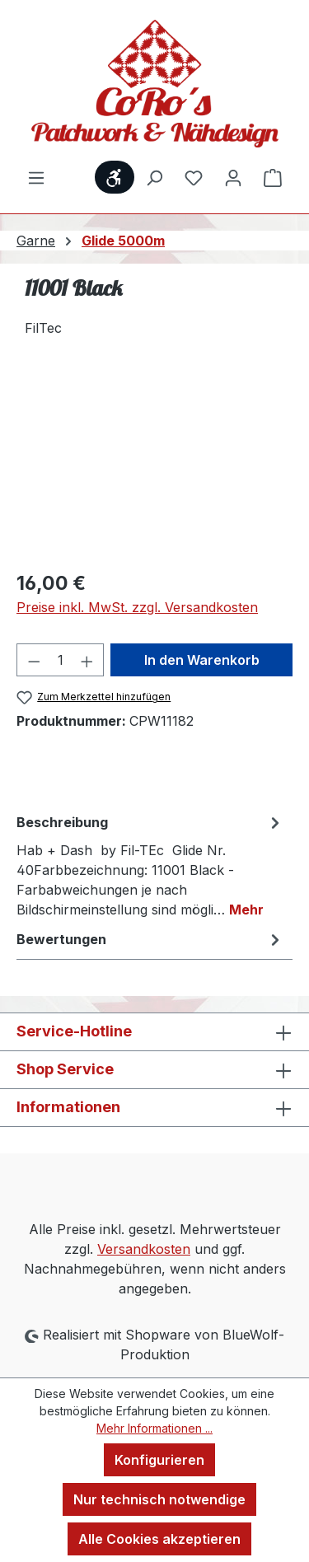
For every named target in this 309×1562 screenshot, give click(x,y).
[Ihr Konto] (233, 177)
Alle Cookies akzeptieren (159, 1539)
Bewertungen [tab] (150, 939)
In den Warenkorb (202, 660)
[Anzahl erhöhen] (87, 659)
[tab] (150, 865)
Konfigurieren (159, 1460)
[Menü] (36, 177)
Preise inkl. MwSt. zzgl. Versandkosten (137, 607)
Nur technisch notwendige (159, 1499)
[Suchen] (154, 177)
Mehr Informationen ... (154, 1428)
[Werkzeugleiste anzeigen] (114, 177)
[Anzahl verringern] (33, 659)
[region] (154, 463)
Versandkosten (143, 1249)
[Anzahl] (60, 659)
